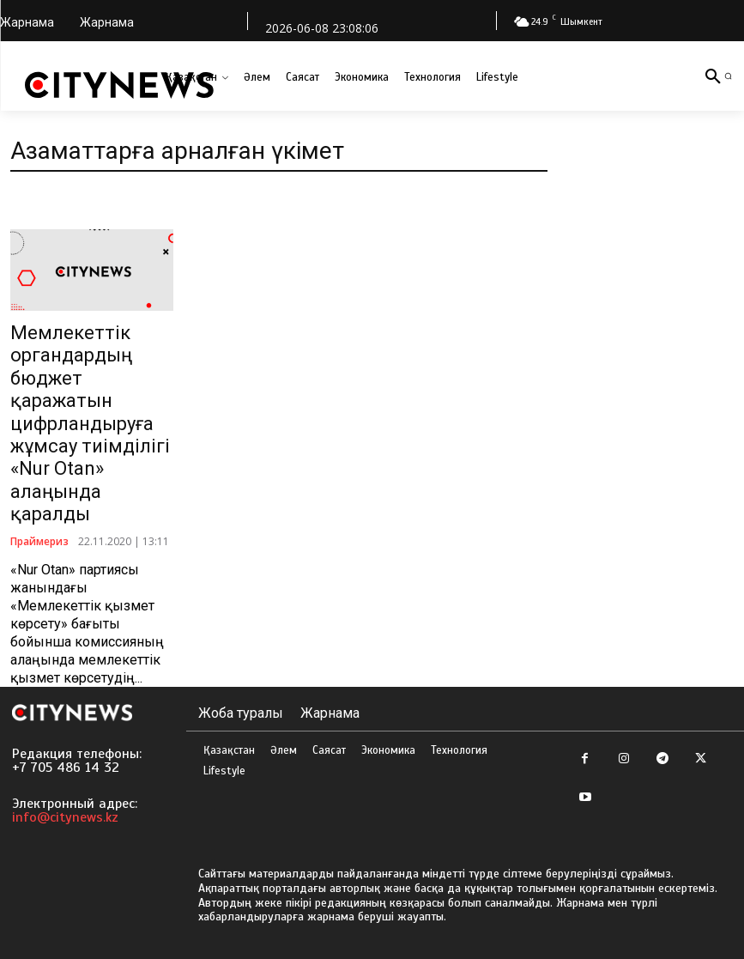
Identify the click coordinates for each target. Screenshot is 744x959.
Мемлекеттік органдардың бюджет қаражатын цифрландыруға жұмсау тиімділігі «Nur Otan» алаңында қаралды (90, 423)
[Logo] (119, 85)
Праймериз (39, 541)
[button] (728, 76)
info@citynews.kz (65, 817)
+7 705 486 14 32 (65, 767)
